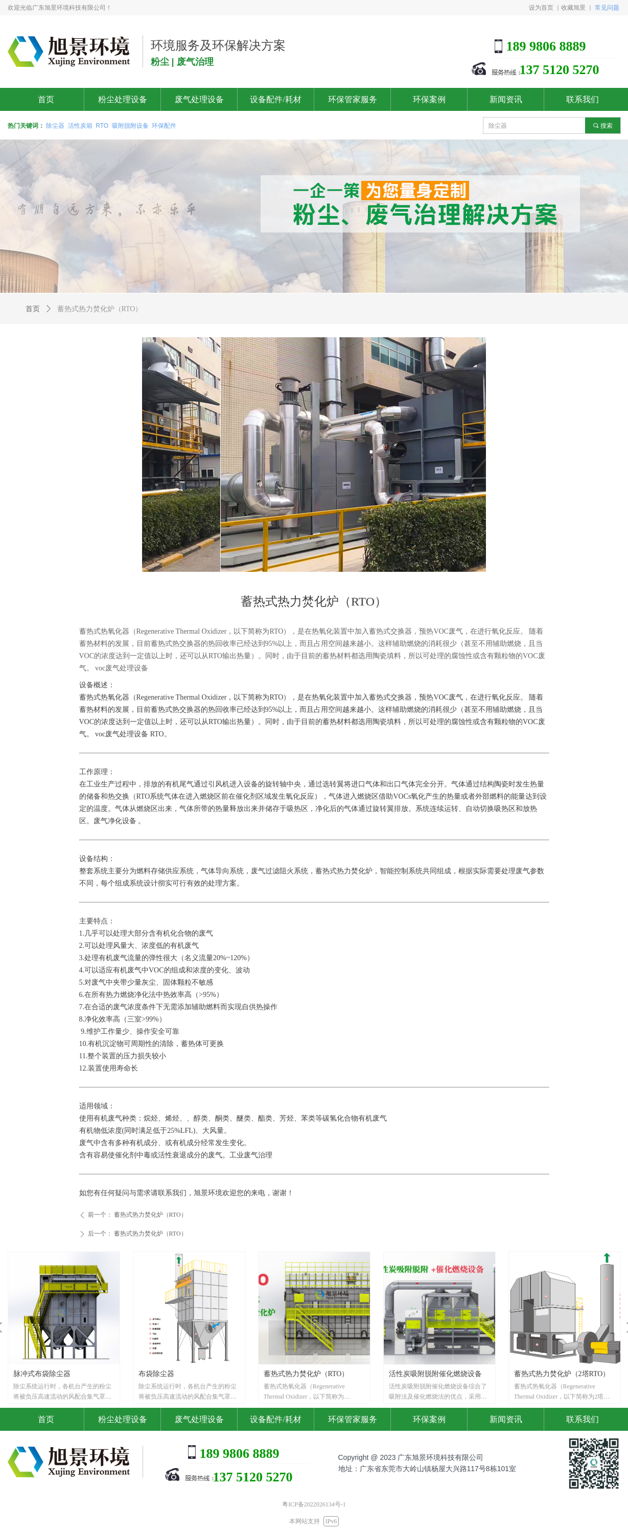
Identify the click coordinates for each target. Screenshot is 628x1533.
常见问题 (607, 7)
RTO (102, 125)
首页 (33, 309)
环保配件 (164, 125)
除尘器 (55, 125)
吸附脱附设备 (130, 125)
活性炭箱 (80, 125)
